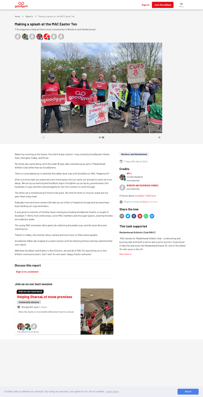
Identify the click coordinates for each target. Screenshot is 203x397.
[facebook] (133, 216)
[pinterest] (139, 216)
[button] (181, 5)
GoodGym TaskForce (145, 195)
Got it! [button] (188, 391)
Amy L (129, 173)
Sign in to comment (27, 272)
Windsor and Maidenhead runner (142, 185)
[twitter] (127, 216)
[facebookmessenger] (152, 216)
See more (125, 254)
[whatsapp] (146, 216)
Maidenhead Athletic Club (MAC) (137, 232)
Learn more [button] (112, 391)
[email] (121, 216)
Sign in (146, 5)
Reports (29, 16)
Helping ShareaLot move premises (44, 297)
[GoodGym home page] (21, 4)
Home (17, 16)
